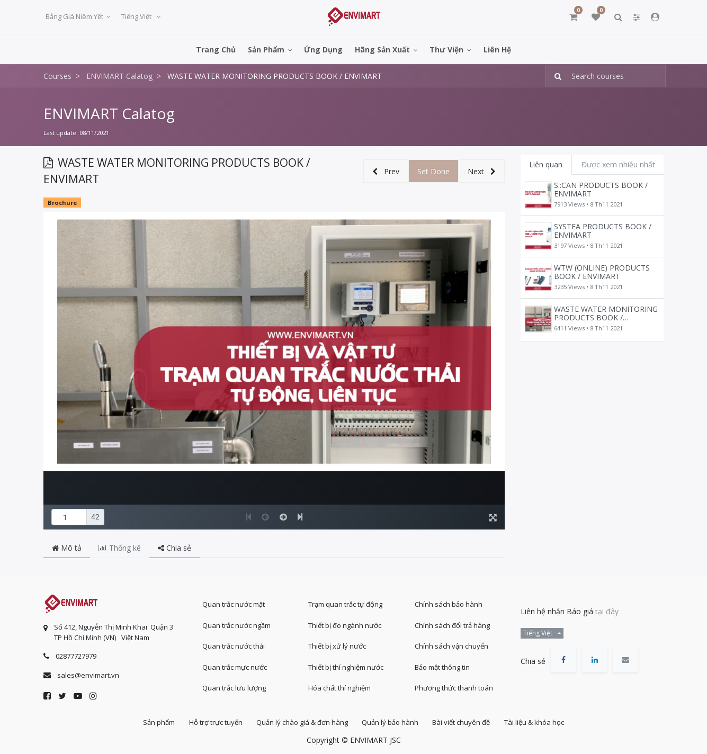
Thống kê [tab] (120, 548)
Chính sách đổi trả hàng (452, 623)
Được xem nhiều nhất (618, 164)
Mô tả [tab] (67, 548)
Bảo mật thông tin (442, 665)
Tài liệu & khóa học (540, 721)
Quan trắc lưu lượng (234, 686)
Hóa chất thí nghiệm (339, 686)
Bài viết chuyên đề (465, 721)
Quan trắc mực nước (234, 665)
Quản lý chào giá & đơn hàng (301, 721)
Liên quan (545, 164)
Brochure (62, 203)
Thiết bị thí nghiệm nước (345, 665)
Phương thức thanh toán (454, 686)
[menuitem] (215, 49)
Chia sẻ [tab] (174, 548)
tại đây (607, 610)
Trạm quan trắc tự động (345, 602)
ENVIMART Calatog (109, 113)
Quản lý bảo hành (391, 721)
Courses (57, 76)
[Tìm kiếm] (554, 76)
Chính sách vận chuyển (451, 644)
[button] (385, 171)
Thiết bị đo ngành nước (344, 623)
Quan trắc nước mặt (233, 602)
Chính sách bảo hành (448, 602)
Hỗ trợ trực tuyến (212, 721)
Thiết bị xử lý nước (337, 644)
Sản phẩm (153, 721)
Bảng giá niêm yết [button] (75, 16)
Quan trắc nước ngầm (236, 623)
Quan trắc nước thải (233, 644)
